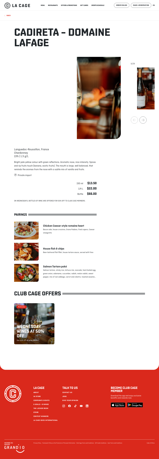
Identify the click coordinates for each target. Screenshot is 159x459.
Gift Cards (84, 5)
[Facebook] (69, 406)
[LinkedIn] (87, 406)
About (36, 392)
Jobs (64, 396)
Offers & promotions (69, 5)
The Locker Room (40, 408)
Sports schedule (97, 5)
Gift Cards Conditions (100, 443)
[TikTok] (75, 406)
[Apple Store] (118, 404)
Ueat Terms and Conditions (115, 443)
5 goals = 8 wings (41, 404)
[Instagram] (63, 406)
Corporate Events (41, 400)
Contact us (67, 392)
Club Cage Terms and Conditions (85, 443)
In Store (37, 396)
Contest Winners (41, 416)
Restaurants (53, 5)
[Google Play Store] (135, 404)
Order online (121, 5)
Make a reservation (141, 5)
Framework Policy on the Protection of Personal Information (58, 443)
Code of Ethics (151, 443)
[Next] (143, 120)
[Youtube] (81, 406)
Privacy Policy (37, 443)
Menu (43, 5)
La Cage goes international (45, 420)
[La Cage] (17, 5)
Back (7, 15)
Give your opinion (70, 400)
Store (36, 412)
